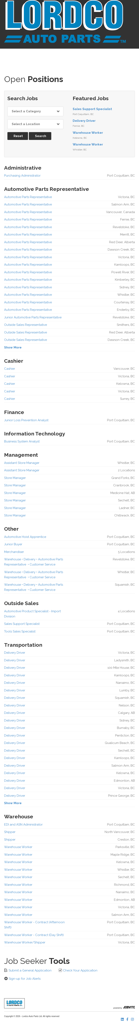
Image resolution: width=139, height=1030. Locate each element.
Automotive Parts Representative (28, 197)
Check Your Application (77, 970)
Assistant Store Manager (21, 463)
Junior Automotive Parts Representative (33, 317)
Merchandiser (14, 552)
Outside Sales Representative (25, 325)
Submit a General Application (27, 970)
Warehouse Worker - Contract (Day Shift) (34, 935)
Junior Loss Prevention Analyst (26, 420)
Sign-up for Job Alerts (22, 979)
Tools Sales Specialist (19, 631)
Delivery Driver (84, 121)
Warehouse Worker (88, 133)
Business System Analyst (22, 441)
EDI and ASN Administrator (23, 824)
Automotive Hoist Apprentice (25, 537)
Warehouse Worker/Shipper (24, 942)
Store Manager (15, 478)
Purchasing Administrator (22, 175)
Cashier (9, 369)
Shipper (9, 832)
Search (40, 136)
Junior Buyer (13, 544)
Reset (18, 136)
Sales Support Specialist (92, 109)
